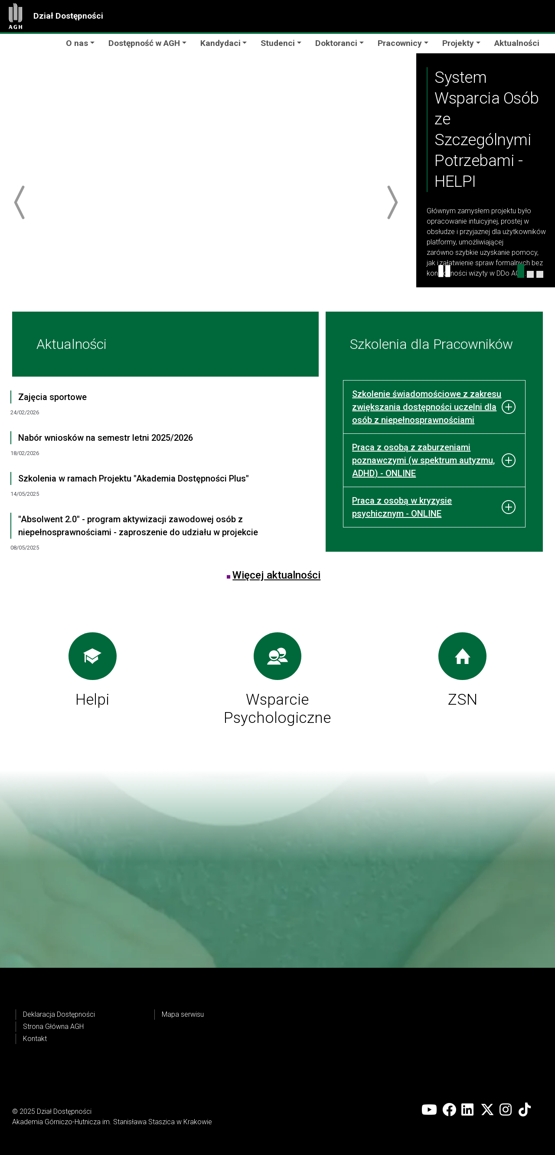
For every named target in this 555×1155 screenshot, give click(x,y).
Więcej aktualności (276, 575)
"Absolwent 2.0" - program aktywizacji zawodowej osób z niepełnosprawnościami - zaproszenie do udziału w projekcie (138, 525)
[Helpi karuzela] (520, 271)
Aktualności (516, 43)
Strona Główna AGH (53, 1026)
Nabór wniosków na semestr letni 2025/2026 (105, 438)
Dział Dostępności (68, 16)
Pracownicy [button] (400, 43)
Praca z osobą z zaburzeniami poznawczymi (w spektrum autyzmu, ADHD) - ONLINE (423, 460)
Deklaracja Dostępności (59, 1014)
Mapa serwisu (183, 1014)
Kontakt (35, 1039)
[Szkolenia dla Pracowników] (539, 274)
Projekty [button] (458, 43)
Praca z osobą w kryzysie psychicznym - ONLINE (402, 507)
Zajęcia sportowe (52, 397)
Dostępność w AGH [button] (144, 43)
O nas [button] (77, 43)
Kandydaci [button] (220, 43)
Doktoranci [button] (336, 43)
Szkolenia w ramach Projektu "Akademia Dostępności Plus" (133, 478)
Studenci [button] (278, 43)
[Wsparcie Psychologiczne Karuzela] (530, 274)
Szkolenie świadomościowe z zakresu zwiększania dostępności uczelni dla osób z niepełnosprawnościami (426, 407)
